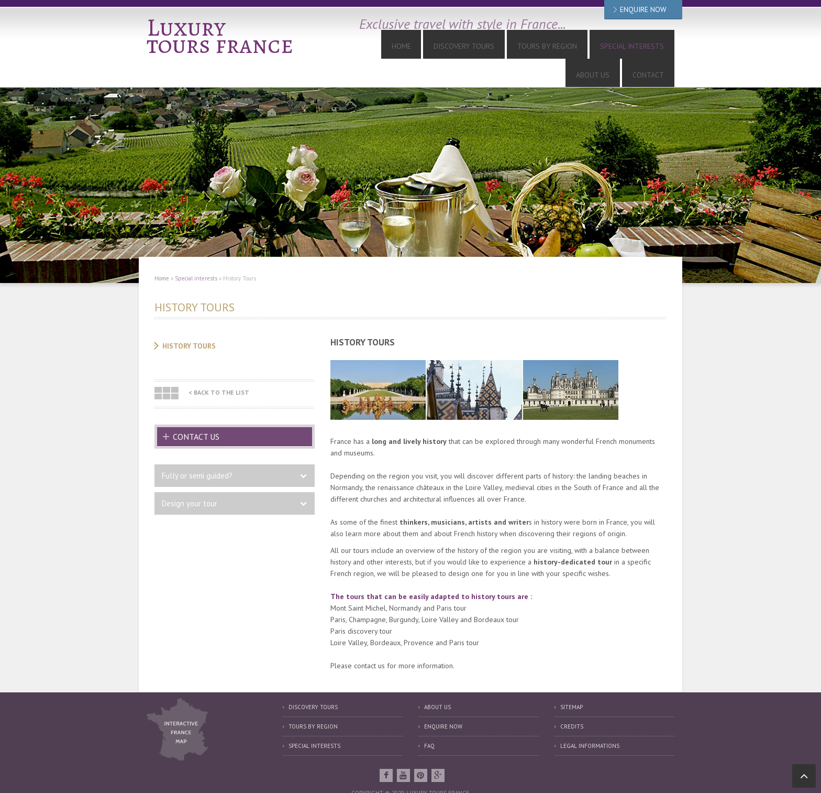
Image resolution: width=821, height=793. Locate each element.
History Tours (189, 320)
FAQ (429, 720)
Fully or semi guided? (197, 450)
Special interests (555, 48)
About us (613, 48)
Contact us (196, 411)
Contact (655, 48)
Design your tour (189, 478)
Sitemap (571, 681)
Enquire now (443, 700)
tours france (225, 43)
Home (364, 48)
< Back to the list (219, 367)
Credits (571, 700)
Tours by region (313, 700)
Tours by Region (484, 48)
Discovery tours (414, 48)
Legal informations (589, 720)
